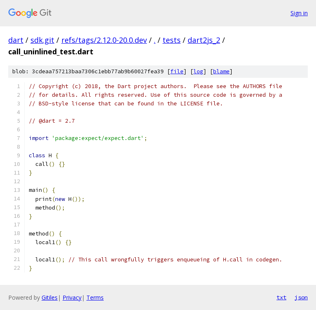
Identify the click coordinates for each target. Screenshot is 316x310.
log (198, 71)
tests (172, 40)
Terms (95, 297)
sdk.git (42, 40)
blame (221, 71)
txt (281, 297)
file (177, 71)
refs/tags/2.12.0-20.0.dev (104, 40)
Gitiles (50, 297)
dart (15, 40)
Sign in (299, 13)
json (301, 297)
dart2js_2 (204, 40)
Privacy (72, 297)
